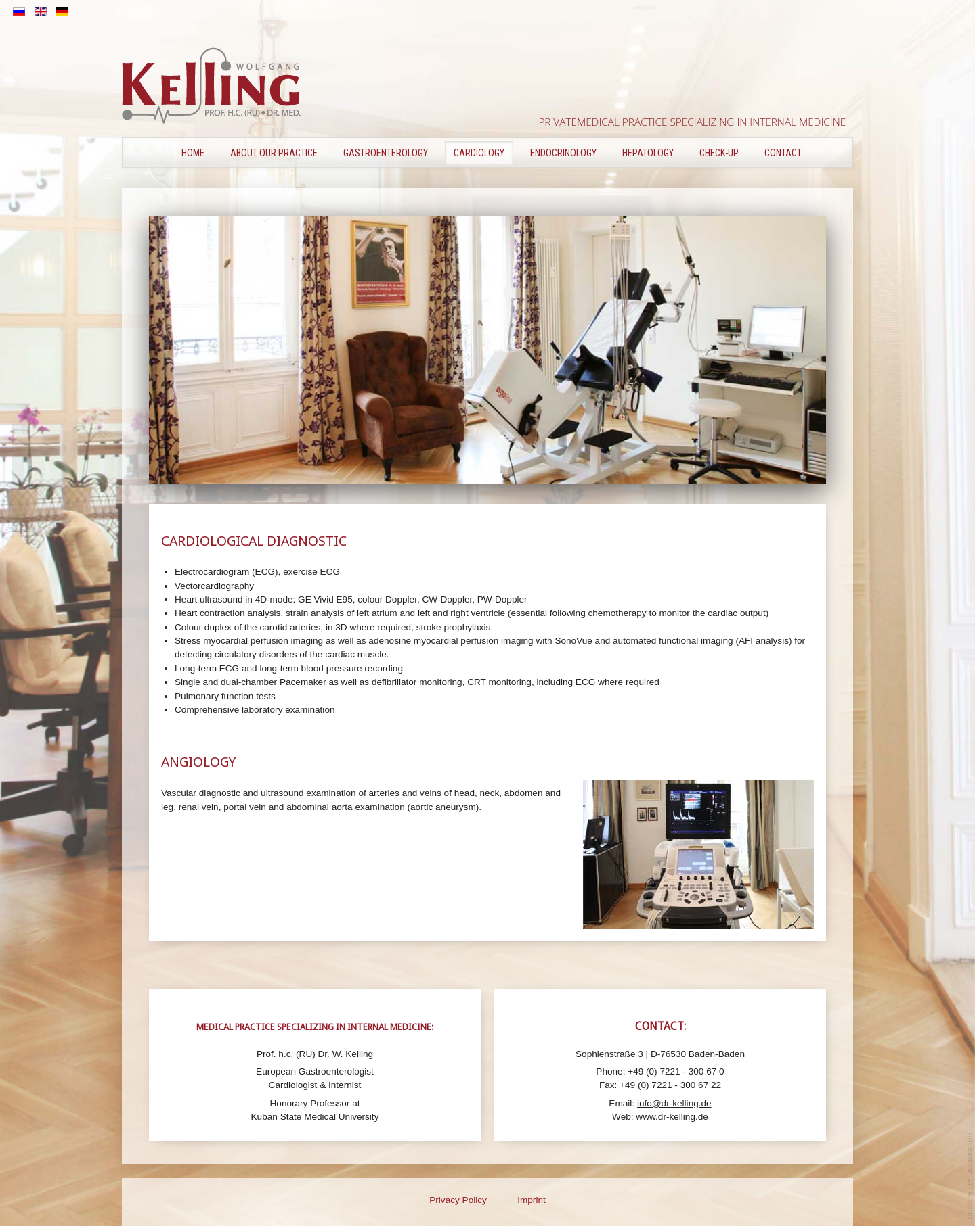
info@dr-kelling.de (674, 1103)
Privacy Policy (458, 1200)
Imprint (531, 1200)
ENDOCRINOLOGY (563, 152)
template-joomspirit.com (970, 1175)
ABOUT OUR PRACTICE (274, 152)
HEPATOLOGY (648, 152)
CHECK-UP (719, 152)
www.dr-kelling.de (672, 1117)
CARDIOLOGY (479, 152)
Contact (783, 152)
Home (192, 152)
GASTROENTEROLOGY (385, 152)
